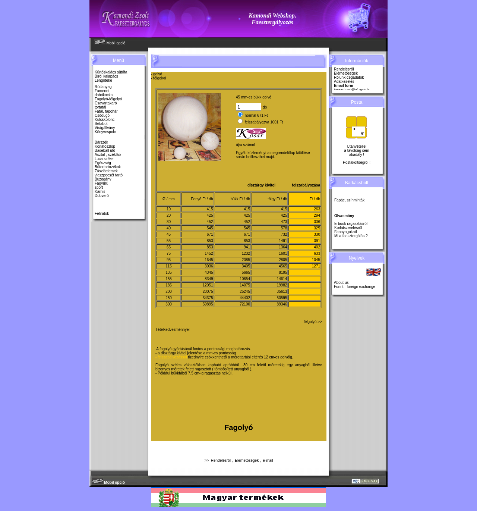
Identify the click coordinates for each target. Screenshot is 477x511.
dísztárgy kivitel (261, 185)
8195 (283, 272)
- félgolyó (158, 78)
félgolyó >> (313, 322)
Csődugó (102, 115)
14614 (282, 279)
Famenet (102, 91)
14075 (245, 285)
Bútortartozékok (108, 167)
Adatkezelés (344, 81)
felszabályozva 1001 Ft (264, 122)
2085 (246, 260)
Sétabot (101, 124)
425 (210, 215)
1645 (209, 260)
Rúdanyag (103, 87)
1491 (283, 241)
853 (210, 241)
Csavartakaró (106, 103)
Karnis (100, 191)
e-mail (268, 460)
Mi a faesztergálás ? (351, 236)
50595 (282, 298)
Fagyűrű (101, 183)
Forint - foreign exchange (354, 287)
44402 (245, 298)
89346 (282, 304)
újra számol (245, 145)
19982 (282, 285)
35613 (282, 291)
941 (247, 247)
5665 (246, 272)
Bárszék (101, 142)
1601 (283, 253)
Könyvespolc (105, 132)
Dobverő (102, 196)
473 (284, 222)
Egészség (103, 163)
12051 (208, 285)
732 (284, 234)
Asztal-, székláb (108, 155)
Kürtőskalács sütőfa (111, 72)
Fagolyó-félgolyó (108, 99)
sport (99, 187)
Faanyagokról (345, 232)
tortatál (100, 107)
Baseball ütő (105, 150)
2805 (283, 260)
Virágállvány (105, 128)
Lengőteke (103, 80)
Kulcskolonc (104, 119)
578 (284, 228)
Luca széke (104, 159)
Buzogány (103, 179)
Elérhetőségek (247, 460)
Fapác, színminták (349, 200)
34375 (208, 298)
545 (210, 228)
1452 (209, 253)
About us (341, 282)
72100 (245, 304)
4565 (283, 266)
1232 (246, 253)
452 (210, 222)
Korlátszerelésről (348, 228)
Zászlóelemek (106, 171)
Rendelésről (221, 460)
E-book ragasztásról (350, 224)
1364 (283, 247)
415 (210, 209)
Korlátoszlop (105, 146)
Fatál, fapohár (106, 111)
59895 (208, 304)
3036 (209, 266)
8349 (209, 279)
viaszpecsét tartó (109, 175)
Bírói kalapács (106, 76)
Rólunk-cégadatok (349, 77)
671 (210, 234)
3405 (246, 266)
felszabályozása (306, 185)
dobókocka (104, 95)
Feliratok (102, 213)
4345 (209, 272)
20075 (208, 291)
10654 (245, 279)
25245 (245, 291)
